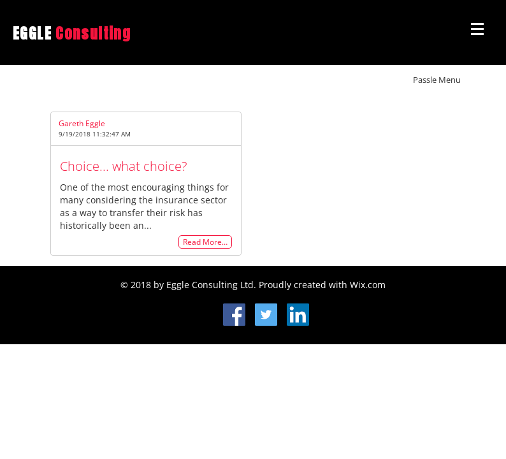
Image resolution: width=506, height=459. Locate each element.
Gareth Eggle (82, 123)
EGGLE (72, 33)
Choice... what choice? (123, 166)
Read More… (205, 242)
